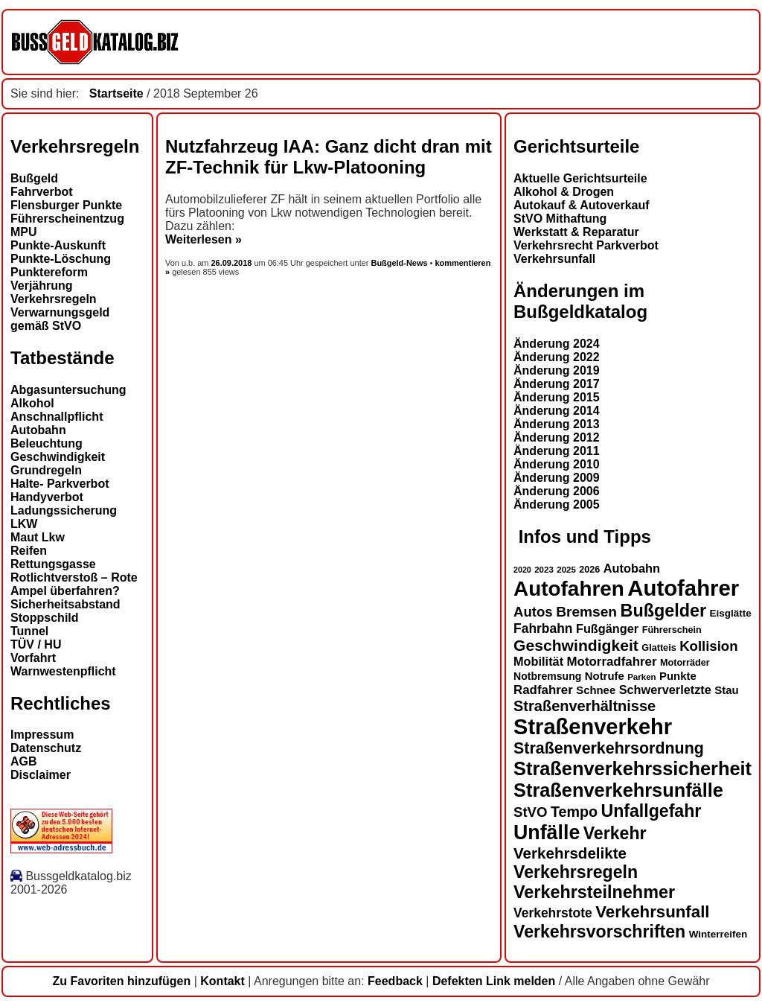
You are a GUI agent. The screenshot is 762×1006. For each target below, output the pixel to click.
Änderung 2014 (556, 410)
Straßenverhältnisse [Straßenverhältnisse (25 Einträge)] (584, 706)
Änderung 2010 (556, 464)
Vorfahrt (33, 658)
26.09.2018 (232, 262)
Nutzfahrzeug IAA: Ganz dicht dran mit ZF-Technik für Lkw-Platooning (328, 156)
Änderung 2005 (556, 504)
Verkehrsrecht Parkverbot (586, 245)
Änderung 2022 (556, 357)
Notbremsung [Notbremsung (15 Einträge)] (547, 676)
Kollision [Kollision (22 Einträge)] (708, 646)
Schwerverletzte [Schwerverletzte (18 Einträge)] (665, 689)
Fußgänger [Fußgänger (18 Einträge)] (607, 628)
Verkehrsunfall (554, 258)
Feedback (395, 981)
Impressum (42, 734)
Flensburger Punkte (66, 205)
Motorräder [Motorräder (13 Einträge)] (685, 663)
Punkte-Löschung (60, 258)
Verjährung (41, 285)
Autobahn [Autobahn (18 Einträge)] (631, 568)
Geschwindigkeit (57, 457)
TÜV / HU (35, 644)
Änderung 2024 (556, 343)
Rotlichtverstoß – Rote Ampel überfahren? (74, 584)
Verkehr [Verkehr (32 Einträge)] (615, 833)
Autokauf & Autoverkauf (581, 205)
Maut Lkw (37, 537)
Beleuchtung (46, 443)
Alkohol (32, 403)
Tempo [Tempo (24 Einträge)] (574, 811)
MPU (23, 232)
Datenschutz (45, 748)
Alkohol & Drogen (563, 191)
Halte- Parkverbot (59, 483)
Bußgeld (34, 178)
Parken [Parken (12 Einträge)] (641, 676)
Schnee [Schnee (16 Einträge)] (595, 690)
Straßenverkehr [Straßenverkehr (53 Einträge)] (592, 727)
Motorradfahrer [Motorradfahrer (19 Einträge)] (612, 662)
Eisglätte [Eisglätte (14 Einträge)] (731, 613)
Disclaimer (40, 774)
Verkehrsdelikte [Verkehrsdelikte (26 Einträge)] (570, 853)
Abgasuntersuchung (68, 389)
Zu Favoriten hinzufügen (121, 981)
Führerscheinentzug (67, 218)
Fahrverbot (41, 191)
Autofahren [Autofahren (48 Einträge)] (568, 588)
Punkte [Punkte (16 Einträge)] (678, 676)
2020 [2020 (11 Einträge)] (522, 569)
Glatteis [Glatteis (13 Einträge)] (658, 648)
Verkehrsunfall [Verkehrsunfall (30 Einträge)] (652, 911)
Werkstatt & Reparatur (576, 232)
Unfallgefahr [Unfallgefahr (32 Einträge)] (651, 811)
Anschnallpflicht (56, 416)
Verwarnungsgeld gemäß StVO (59, 319)
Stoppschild (44, 617)
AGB (23, 761)
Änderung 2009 (556, 477)
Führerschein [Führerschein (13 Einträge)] (672, 630)
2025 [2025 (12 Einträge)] (566, 569)
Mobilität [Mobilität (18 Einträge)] (538, 661)
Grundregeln (46, 470)
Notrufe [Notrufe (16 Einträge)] (604, 676)
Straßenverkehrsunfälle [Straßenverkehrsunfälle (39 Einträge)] (618, 790)
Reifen (28, 550)
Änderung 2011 (556, 451)
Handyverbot (46, 497)
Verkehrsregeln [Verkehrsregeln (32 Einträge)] (575, 872)
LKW (23, 524)
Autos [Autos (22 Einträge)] (533, 612)
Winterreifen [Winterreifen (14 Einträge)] (718, 934)
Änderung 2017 (556, 384)
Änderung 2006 (556, 491)
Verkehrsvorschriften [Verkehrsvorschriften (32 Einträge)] (599, 931)
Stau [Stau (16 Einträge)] (726, 690)
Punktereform (49, 272)
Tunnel (29, 631)
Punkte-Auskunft (58, 245)
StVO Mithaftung (559, 218)
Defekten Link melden (493, 981)
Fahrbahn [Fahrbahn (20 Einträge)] (542, 628)
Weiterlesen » (203, 239)
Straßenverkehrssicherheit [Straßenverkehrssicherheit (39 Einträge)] (632, 768)
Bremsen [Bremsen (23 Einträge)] (586, 612)
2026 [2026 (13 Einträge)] (589, 569)
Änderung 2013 (556, 424)
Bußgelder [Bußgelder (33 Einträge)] (664, 610)
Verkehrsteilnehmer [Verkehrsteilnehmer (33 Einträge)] (594, 892)
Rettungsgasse (53, 564)
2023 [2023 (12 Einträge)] (544, 569)
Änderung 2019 (556, 370)
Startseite (116, 93)
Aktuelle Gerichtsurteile (580, 178)
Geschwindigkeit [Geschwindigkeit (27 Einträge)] (575, 645)
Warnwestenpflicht (63, 671)
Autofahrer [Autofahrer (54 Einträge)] (683, 588)
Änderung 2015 (556, 397)
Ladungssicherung (63, 510)
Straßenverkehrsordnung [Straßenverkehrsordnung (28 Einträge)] (608, 748)
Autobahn (38, 430)
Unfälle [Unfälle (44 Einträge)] (546, 832)
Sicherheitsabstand (65, 604)
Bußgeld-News (399, 262)
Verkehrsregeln (53, 299)
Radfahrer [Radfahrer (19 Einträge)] (543, 690)
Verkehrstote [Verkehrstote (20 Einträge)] (552, 912)
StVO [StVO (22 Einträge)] (530, 812)
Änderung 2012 (556, 437)
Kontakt (222, 981)
